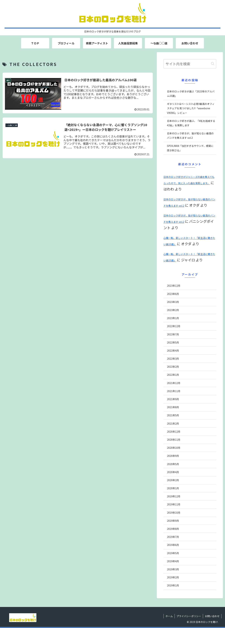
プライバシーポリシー (188, 616)
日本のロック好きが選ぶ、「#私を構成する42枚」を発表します (191, 123)
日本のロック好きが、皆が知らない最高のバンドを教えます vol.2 (190, 135)
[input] (189, 63)
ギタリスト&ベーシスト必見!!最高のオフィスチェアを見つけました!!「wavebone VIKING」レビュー (190, 108)
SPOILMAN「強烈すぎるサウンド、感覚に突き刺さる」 (190, 148)
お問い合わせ (212, 616)
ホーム (169, 616)
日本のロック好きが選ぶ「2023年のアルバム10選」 (190, 94)
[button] (213, 64)
